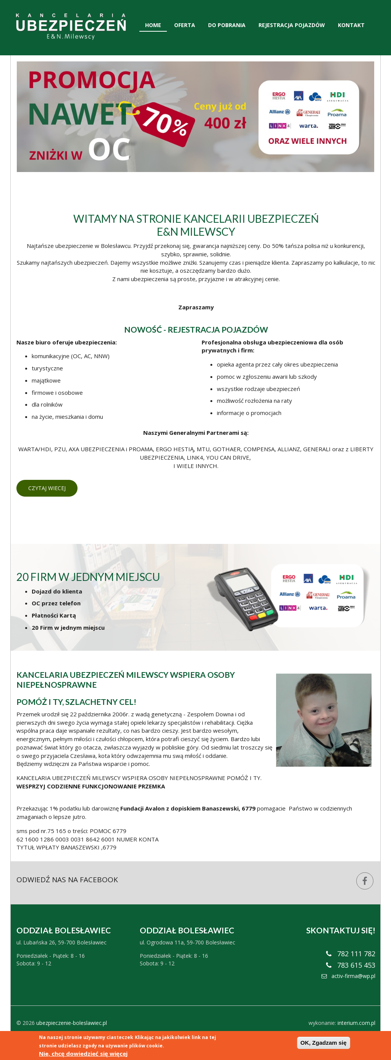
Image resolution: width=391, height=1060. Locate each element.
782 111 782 (350, 953)
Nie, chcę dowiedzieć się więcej (83, 1053)
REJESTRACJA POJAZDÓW (218, 329)
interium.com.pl (356, 1022)
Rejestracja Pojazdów (292, 25)
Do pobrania (227, 25)
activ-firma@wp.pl (348, 976)
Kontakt (351, 25)
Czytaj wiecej (47, 488)
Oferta (184, 25)
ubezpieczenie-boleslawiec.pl (71, 1022)
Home (153, 25)
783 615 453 (350, 965)
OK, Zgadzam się (324, 1042)
